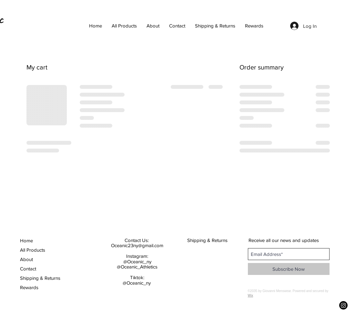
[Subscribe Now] (289, 269)
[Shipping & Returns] (207, 240)
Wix (250, 295)
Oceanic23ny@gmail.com (137, 245)
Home (26, 240)
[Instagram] (343, 305)
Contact (28, 268)
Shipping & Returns (38, 278)
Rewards (29, 287)
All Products (32, 250)
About (26, 259)
